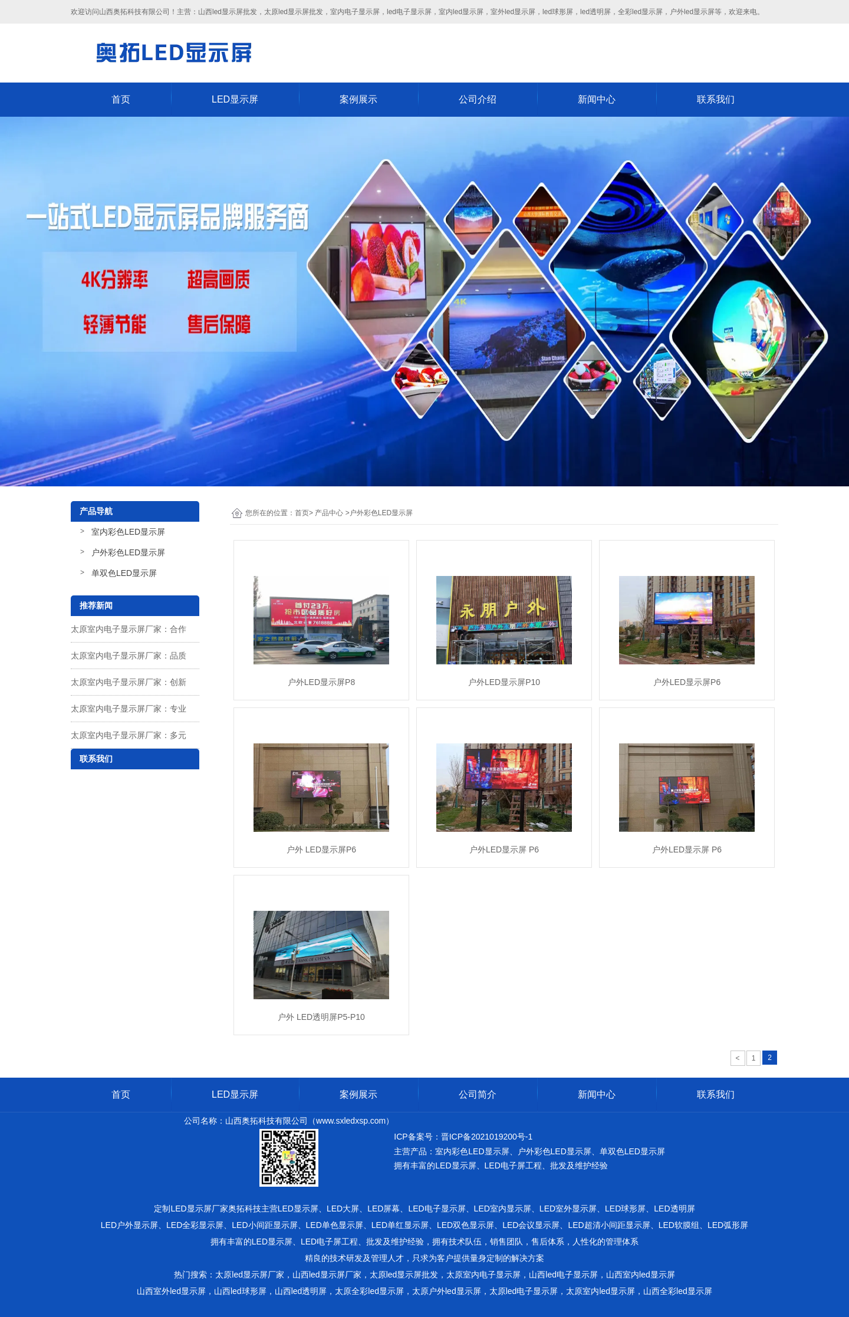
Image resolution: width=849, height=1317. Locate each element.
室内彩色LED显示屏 (128, 531)
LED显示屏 (235, 99)
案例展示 (358, 99)
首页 (120, 99)
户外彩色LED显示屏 (128, 552)
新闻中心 (597, 99)
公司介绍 (477, 99)
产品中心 (329, 513)
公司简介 (477, 1094)
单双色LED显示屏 (124, 573)
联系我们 (716, 99)
